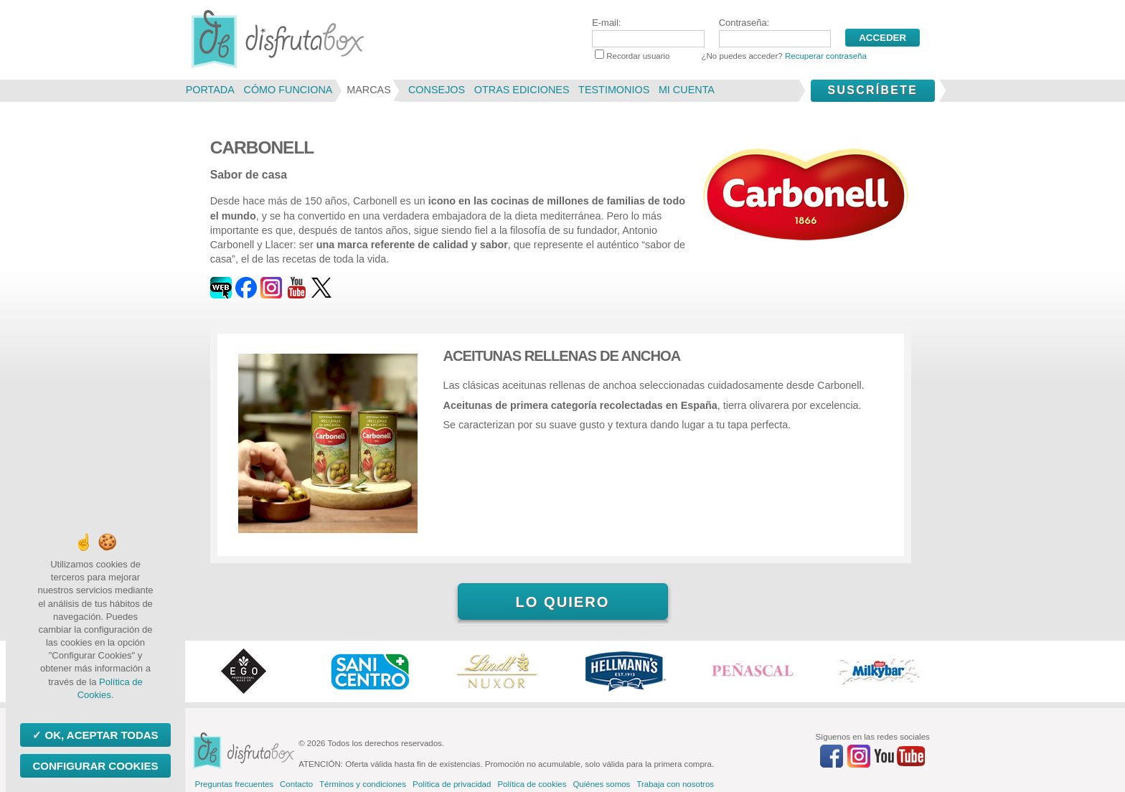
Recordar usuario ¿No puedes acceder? (731, 56)
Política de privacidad (452, 784)
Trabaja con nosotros (675, 784)
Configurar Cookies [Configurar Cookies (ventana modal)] (95, 766)
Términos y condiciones (362, 784)
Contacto (296, 784)
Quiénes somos (601, 784)
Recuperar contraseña (826, 56)
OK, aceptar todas (100, 735)
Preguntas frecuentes (234, 784)
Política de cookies (531, 784)
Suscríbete (872, 90)
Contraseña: (775, 32)
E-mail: (648, 32)
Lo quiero (562, 602)
